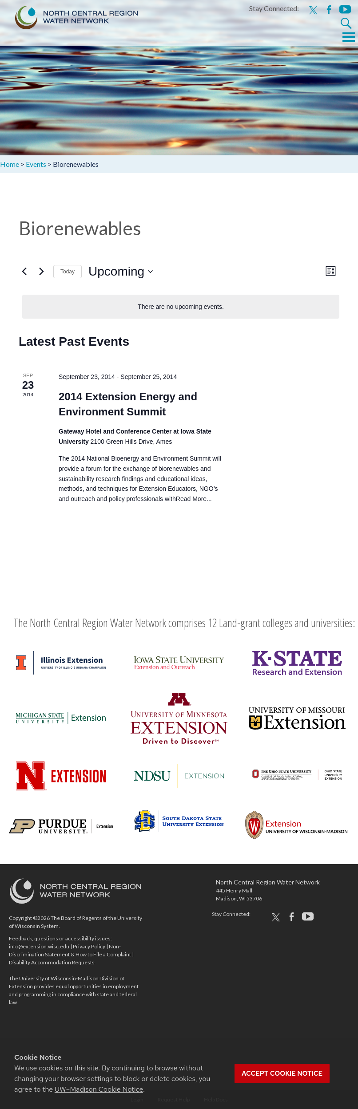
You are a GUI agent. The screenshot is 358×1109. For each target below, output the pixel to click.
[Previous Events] (24, 271)
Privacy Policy (89, 946)
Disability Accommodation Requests (52, 962)
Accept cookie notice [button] (282, 1073)
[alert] (180, 307)
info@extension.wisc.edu (39, 946)
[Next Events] (41, 271)
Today (67, 271)
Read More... (194, 498)
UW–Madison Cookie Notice (99, 1089)
